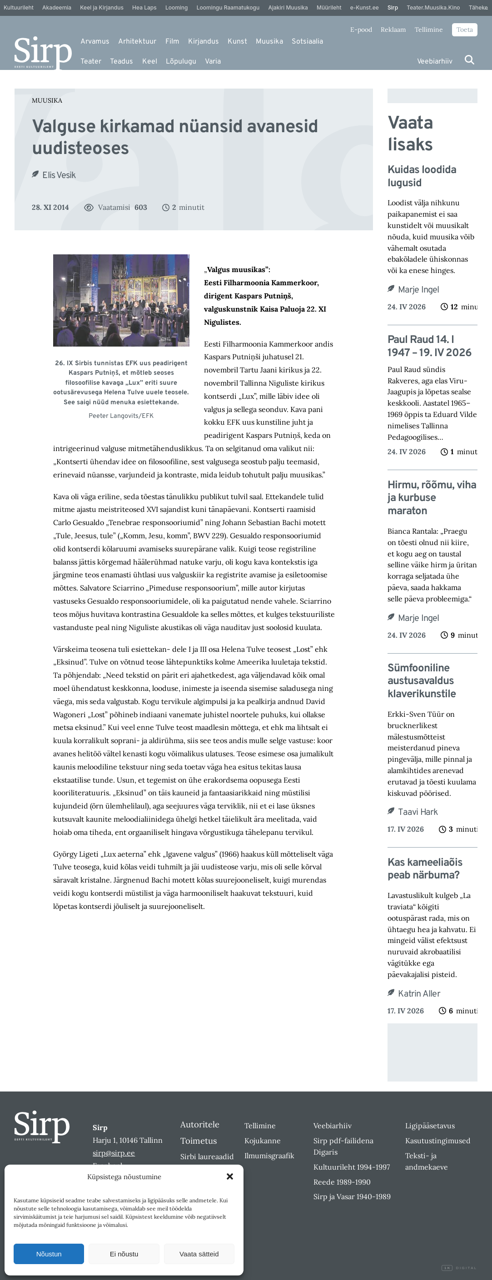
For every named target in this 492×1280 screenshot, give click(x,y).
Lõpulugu (181, 61)
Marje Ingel (418, 290)
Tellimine (429, 29)
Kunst (237, 41)
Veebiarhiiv (434, 61)
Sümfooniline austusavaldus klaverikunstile (422, 681)
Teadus (121, 61)
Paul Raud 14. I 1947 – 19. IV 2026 (430, 347)
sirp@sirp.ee (114, 1152)
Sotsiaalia (307, 41)
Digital (459, 1268)
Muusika (269, 41)
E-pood (361, 29)
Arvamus (94, 41)
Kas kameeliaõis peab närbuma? (425, 870)
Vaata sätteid (199, 1254)
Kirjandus (203, 41)
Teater (90, 61)
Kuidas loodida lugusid (422, 177)
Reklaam (393, 29)
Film (172, 41)
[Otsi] (469, 60)
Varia (213, 61)
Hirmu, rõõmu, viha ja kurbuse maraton (432, 498)
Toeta (465, 29)
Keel (149, 61)
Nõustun (49, 1254)
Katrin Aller (419, 994)
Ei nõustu (124, 1254)
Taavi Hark (418, 813)
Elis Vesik (59, 176)
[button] (229, 1176)
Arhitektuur (137, 41)
